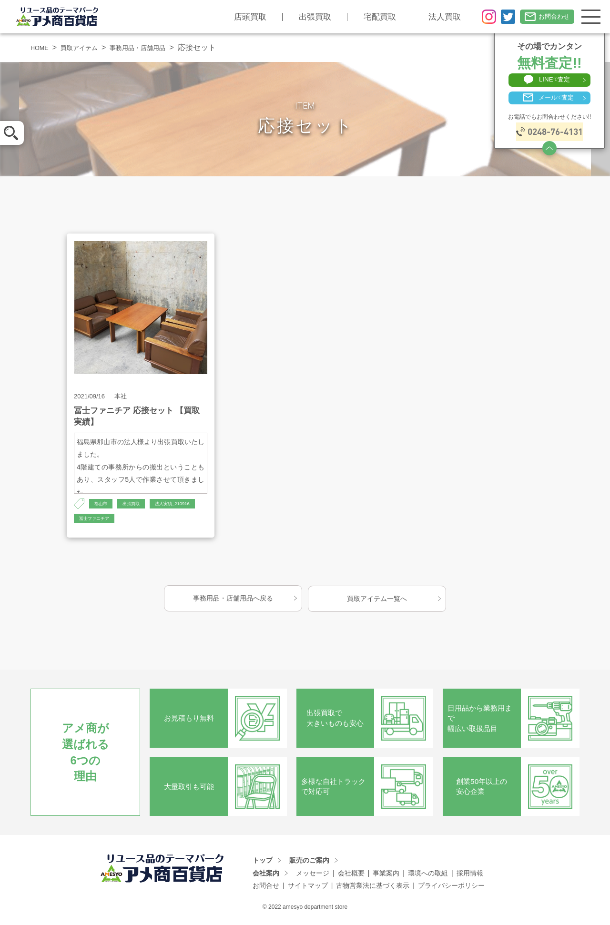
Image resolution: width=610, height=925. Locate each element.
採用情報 (470, 876)
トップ (263, 863)
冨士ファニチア (160, 520)
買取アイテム (88, 47)
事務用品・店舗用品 (157, 47)
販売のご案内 (309, 863)
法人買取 (433, 17)
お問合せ (266, 888)
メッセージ (312, 876)
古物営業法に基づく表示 (372, 888)
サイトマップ (308, 888)
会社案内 (266, 876)
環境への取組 (428, 876)
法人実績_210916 (101, 520)
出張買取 (304, 17)
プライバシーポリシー (451, 888)
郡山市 (103, 504)
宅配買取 (369, 17)
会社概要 (351, 876)
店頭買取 (239, 17)
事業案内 (386, 876)
